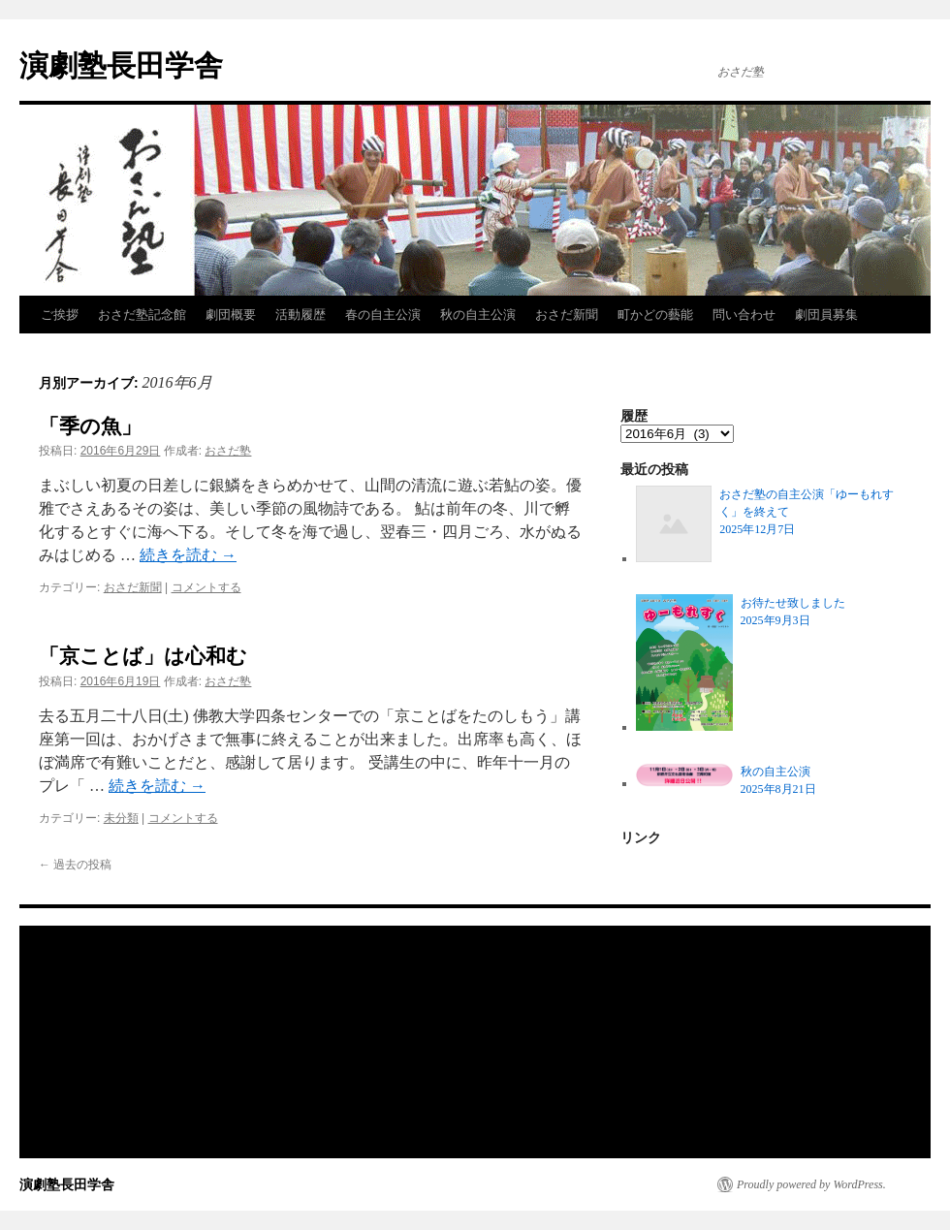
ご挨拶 (60, 314)
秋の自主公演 (478, 314)
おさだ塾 (228, 450)
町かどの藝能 (655, 314)
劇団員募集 (826, 314)
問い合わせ (744, 314)
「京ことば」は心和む (143, 656)
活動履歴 (300, 314)
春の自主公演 (383, 314)
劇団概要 (231, 314)
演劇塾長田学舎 (121, 65)
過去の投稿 (75, 864)
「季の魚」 (90, 426)
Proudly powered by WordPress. (811, 1184)
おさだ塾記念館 (142, 314)
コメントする (206, 587)
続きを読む (188, 555)
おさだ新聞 (566, 314)
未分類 (121, 818)
